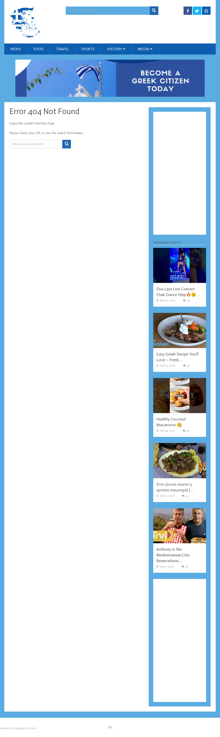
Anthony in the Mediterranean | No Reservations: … (173, 555)
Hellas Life (6, 728)
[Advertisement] (179, 173)
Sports (88, 49)
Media (143, 49)
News (15, 49)
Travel (62, 49)
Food (38, 49)
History (114, 49)
